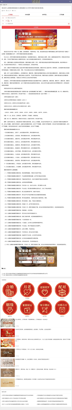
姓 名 (5, 17)
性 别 (5, 20)
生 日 (5, 23)
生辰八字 (5, 4)
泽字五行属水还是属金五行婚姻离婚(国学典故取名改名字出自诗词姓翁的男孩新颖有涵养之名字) (25, 273)
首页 (1, 4)
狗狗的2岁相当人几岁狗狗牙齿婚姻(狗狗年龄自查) (14, 275)
